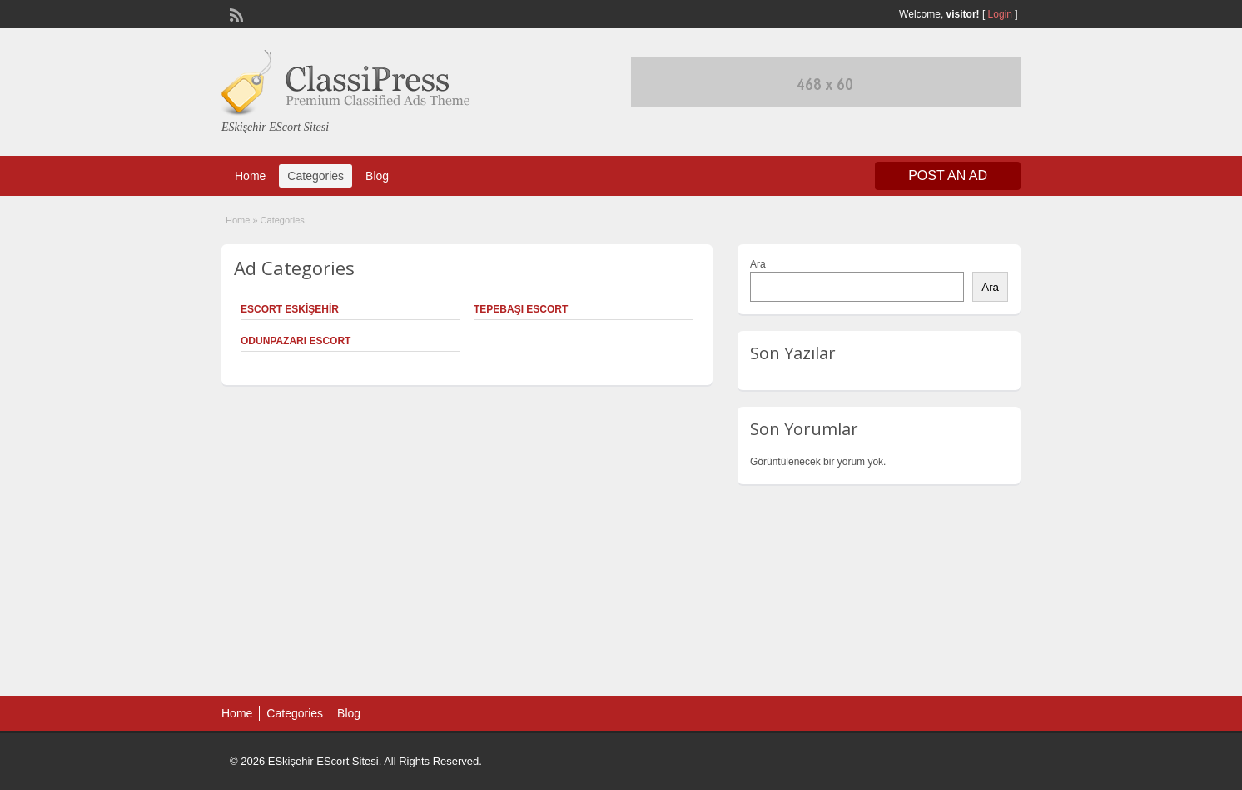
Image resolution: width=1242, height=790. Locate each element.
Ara (758, 264)
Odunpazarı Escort (295, 341)
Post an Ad (947, 175)
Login (1000, 14)
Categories (315, 175)
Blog (377, 175)
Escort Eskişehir (290, 309)
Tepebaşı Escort (521, 309)
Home (250, 175)
